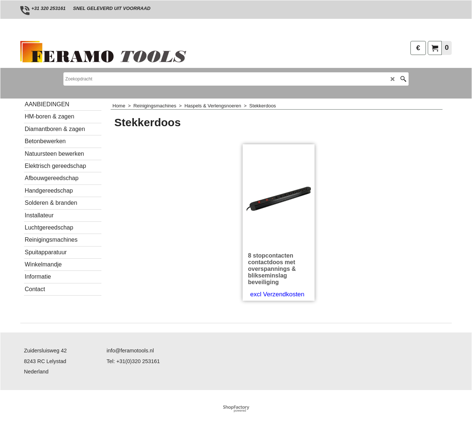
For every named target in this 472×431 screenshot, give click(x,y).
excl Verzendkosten (277, 294)
